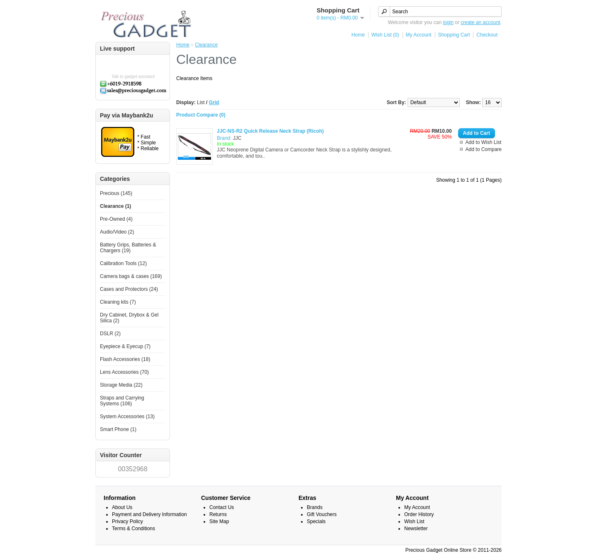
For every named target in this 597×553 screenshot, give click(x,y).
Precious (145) (116, 193)
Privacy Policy (127, 521)
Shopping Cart (454, 35)
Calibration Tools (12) (123, 263)
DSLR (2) (110, 333)
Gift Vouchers (322, 514)
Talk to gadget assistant (133, 76)
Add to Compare (484, 149)
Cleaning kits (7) (118, 302)
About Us (122, 507)
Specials (316, 521)
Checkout (487, 35)
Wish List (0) (385, 35)
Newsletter (416, 528)
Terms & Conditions (133, 528)
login (448, 22)
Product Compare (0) (201, 115)
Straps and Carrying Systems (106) (122, 401)
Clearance (206, 45)
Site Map (219, 521)
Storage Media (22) (121, 385)
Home (358, 35)
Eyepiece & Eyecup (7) (125, 346)
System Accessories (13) (127, 416)
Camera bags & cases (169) (131, 276)
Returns (218, 514)
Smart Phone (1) (118, 429)
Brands (315, 507)
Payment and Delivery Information (149, 514)
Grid (214, 102)
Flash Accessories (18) (125, 359)
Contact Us (221, 507)
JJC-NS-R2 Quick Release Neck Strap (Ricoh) (270, 131)
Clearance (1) (115, 206)
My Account (419, 35)
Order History (419, 514)
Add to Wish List (484, 142)
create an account (480, 22)
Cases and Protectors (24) (129, 289)
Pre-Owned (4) (116, 219)
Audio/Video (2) (117, 232)
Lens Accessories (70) (124, 372)
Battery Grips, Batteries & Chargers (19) (128, 247)
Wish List (414, 521)
